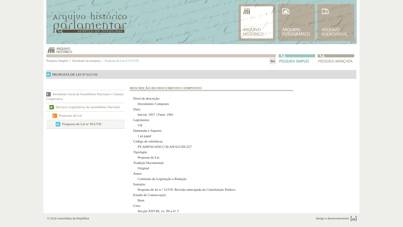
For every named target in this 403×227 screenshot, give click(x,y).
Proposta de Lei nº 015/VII (81, 124)
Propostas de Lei (70, 115)
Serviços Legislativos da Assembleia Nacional (88, 107)
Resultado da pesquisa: (87, 60)
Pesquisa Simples (58, 60)
